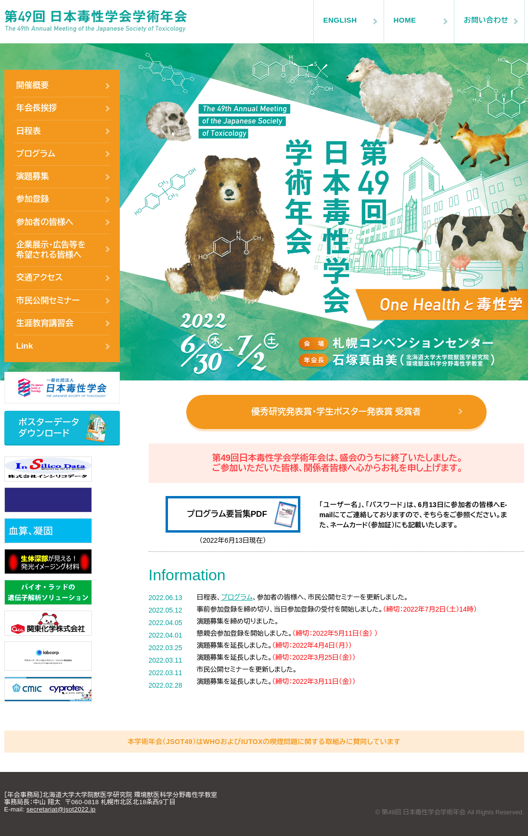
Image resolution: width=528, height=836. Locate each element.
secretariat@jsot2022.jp (61, 809)
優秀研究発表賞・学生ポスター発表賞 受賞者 (336, 412)
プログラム (35, 153)
